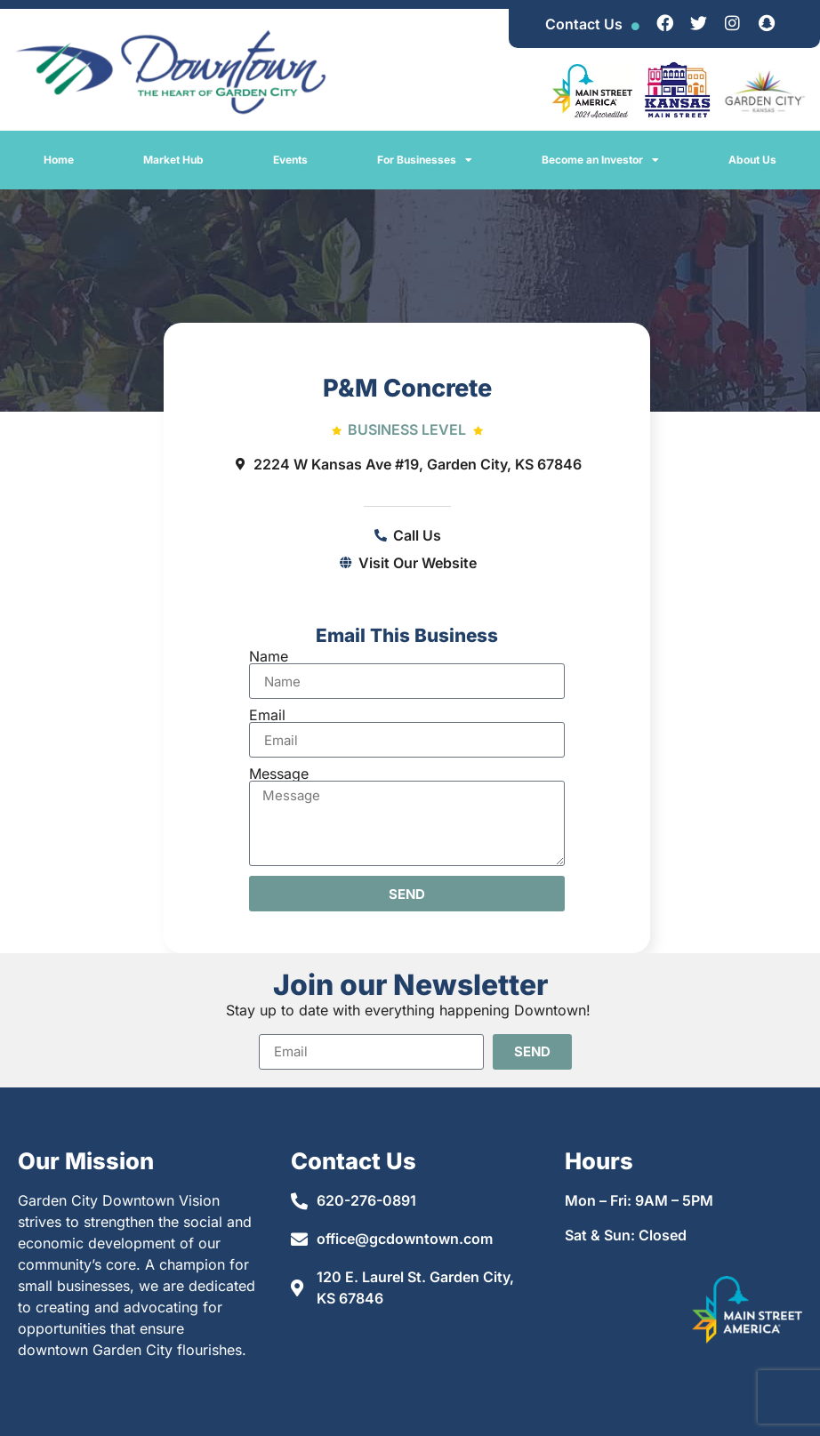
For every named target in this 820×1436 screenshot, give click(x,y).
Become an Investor (600, 160)
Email (267, 715)
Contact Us (584, 24)
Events (290, 159)
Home (59, 159)
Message (279, 773)
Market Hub (173, 159)
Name (268, 656)
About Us (752, 159)
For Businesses (424, 160)
